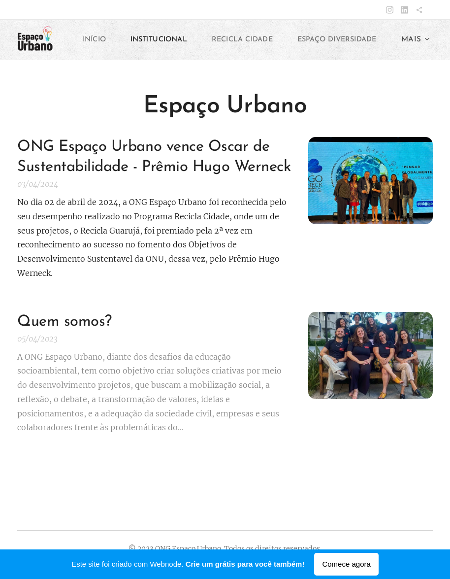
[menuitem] (183, 40)
